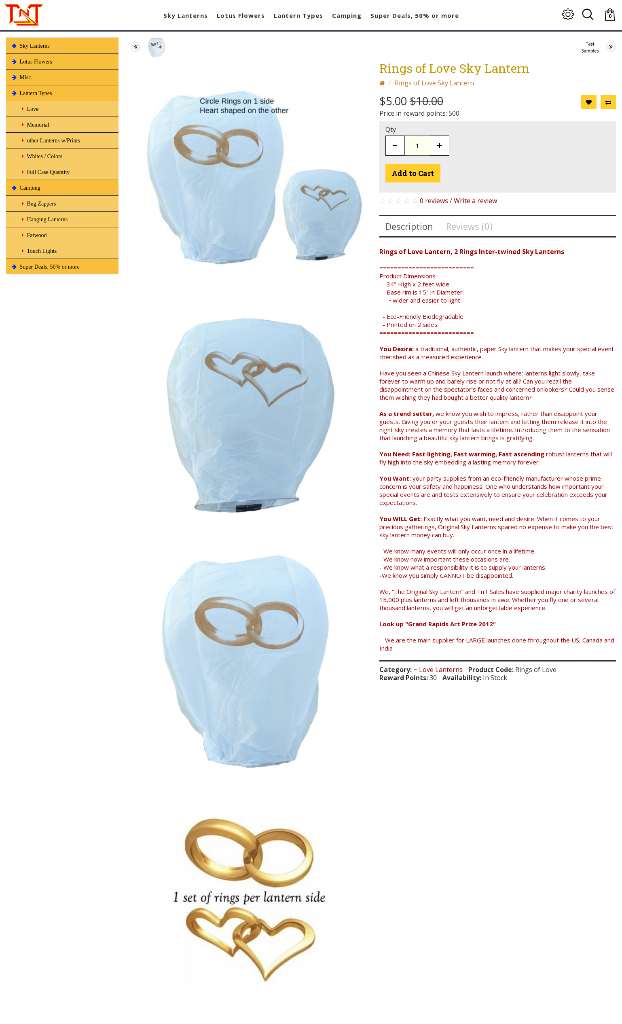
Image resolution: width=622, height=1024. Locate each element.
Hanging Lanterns (44, 219)
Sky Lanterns (30, 45)
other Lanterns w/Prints (50, 140)
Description (409, 226)
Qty (390, 129)
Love (29, 108)
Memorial (34, 124)
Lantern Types (31, 93)
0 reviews (434, 200)
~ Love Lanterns (438, 669)
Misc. (21, 77)
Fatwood (33, 235)
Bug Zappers (38, 203)
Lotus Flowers (31, 61)
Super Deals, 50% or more (45, 266)
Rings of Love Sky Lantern (434, 82)
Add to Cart (413, 173)
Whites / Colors (41, 156)
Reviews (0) (469, 226)
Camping (25, 187)
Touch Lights (38, 250)
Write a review (475, 200)
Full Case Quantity (45, 171)
